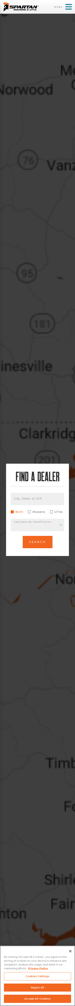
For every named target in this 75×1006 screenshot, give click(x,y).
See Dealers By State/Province (32, 521)
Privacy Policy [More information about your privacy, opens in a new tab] (38, 968)
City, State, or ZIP (28, 498)
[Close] (70, 951)
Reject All (37, 987)
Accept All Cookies (37, 998)
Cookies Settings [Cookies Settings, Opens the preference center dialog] (37, 976)
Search (37, 542)
